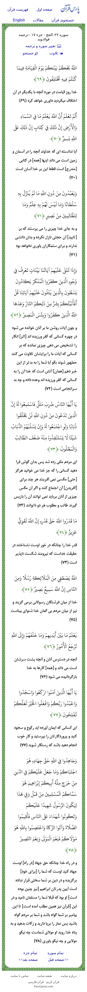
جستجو (31, 53)
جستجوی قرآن (63, 20)
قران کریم (52, 982)
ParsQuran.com (43, 986)
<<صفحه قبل (58, 960)
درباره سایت (68, 976)
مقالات (38, 20)
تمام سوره (56, 953)
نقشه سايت (44, 976)
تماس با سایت (19, 976)
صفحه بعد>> (28, 960)
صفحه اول (44, 9)
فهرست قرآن (17, 9)
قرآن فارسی (36, 982)
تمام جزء (30, 953)
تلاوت (56, 53)
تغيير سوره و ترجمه (44, 46)
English (19, 20)
